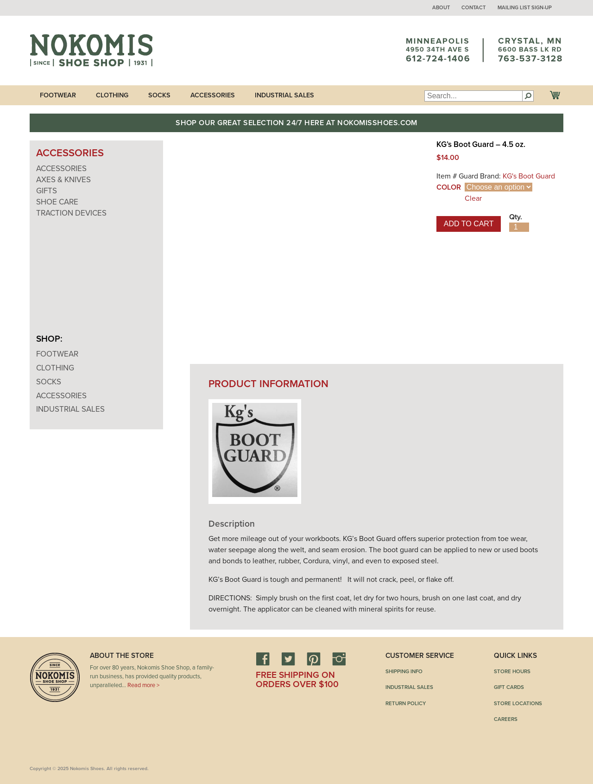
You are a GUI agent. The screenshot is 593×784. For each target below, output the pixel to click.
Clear (473, 198)
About (441, 8)
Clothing (112, 95)
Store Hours (512, 671)
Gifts (46, 191)
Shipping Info (404, 671)
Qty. (515, 217)
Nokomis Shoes (91, 50)
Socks (159, 95)
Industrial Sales (284, 95)
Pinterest (314, 659)
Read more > (143, 685)
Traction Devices (71, 213)
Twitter (288, 659)
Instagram (339, 659)
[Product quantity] (519, 227)
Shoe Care (57, 202)
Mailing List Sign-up (525, 8)
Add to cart (469, 224)
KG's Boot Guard (529, 176)
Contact (473, 8)
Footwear (58, 95)
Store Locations (518, 703)
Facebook (263, 659)
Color (448, 187)
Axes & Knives (63, 180)
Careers (505, 719)
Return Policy (405, 703)
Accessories (212, 95)
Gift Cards (509, 687)
